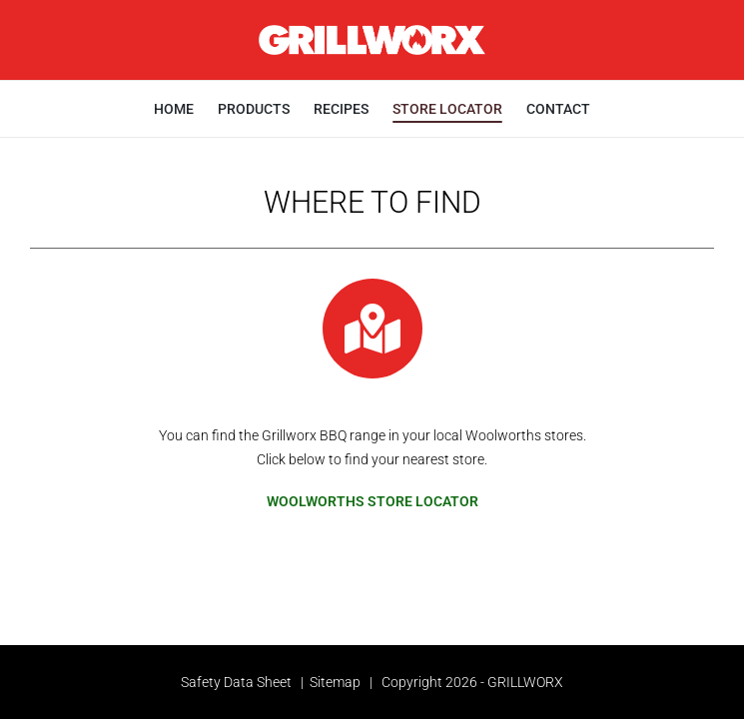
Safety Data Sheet (236, 682)
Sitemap (335, 682)
